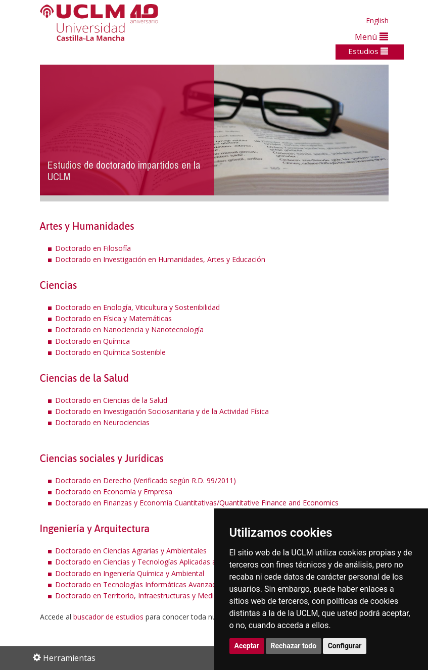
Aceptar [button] (247, 646)
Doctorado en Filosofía (93, 248)
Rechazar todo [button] (294, 646)
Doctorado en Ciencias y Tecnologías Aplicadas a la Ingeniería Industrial (172, 561)
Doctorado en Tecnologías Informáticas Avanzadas (139, 584)
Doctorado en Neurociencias (102, 422)
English (377, 20)
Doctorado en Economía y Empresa (113, 491)
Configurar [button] (345, 646)
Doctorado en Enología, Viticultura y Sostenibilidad (137, 307)
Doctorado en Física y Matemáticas (113, 318)
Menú (371, 36)
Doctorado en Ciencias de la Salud (111, 400)
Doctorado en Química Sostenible (110, 352)
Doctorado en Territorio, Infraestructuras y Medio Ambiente (153, 595)
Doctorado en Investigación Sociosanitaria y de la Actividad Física (162, 411)
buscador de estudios (108, 617)
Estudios (368, 51)
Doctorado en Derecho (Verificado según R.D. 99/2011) (145, 480)
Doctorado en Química (92, 341)
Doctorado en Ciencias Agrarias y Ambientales (131, 550)
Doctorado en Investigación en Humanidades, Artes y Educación (160, 259)
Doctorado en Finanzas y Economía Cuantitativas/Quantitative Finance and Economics (197, 502)
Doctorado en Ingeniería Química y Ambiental (129, 573)
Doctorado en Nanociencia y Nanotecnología (129, 329)
